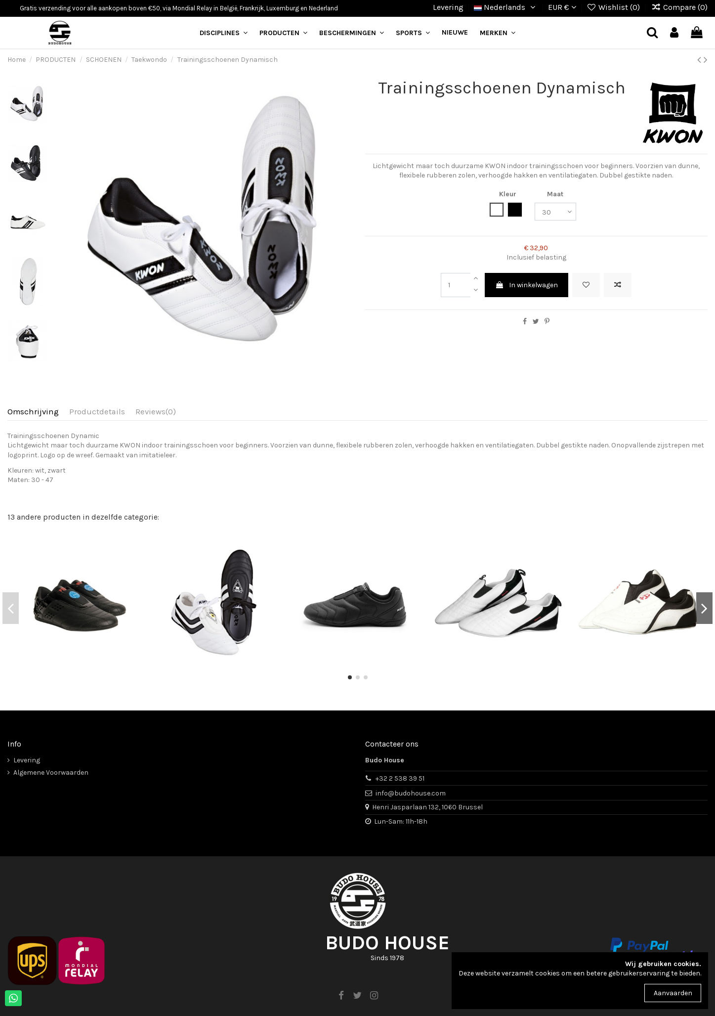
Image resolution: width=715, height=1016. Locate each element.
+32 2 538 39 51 (400, 778)
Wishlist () (614, 7)
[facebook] (341, 995)
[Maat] (555, 212)
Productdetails (97, 411)
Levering (448, 7)
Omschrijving (33, 411)
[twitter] (357, 995)
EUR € (562, 7)
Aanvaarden (673, 993)
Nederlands (506, 7)
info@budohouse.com (411, 793)
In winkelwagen (526, 285)
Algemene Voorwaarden (50, 772)
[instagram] (374, 995)
